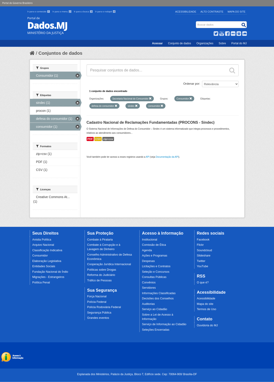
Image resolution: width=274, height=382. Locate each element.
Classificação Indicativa (47, 250)
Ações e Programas (154, 255)
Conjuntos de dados (60, 53)
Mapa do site (205, 304)
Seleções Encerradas (155, 329)
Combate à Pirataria (100, 239)
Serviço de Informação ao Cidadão (164, 324)
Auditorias (148, 304)
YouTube (202, 266)
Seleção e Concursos (155, 271)
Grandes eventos (98, 317)
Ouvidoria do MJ (207, 325)
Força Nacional (96, 296)
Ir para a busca (83, 11)
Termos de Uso (206, 309)
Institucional (149, 239)
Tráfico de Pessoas (99, 280)
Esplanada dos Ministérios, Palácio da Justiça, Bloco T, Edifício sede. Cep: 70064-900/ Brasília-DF (137, 374)
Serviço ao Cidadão (154, 309)
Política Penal (41, 282)
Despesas (148, 261)
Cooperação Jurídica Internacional (109, 264)
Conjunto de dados (179, 43)
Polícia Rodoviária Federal (104, 307)
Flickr (200, 244)
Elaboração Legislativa (46, 261)
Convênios (149, 282)
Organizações (204, 43)
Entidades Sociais (43, 266)
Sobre (222, 43)
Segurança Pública (99, 312)
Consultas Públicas (154, 277)
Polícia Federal (96, 302)
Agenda (147, 250)
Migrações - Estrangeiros (48, 277)
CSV (98, 139)
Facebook (203, 239)
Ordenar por (191, 83)
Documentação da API (167, 157)
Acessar (157, 43)
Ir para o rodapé (105, 11)
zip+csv (108, 139)
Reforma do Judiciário (101, 275)
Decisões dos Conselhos (158, 298)
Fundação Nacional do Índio (50, 271)
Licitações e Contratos (156, 266)
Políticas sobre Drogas (101, 269)
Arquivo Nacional (43, 244)
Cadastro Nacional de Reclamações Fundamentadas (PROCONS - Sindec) (151, 122)
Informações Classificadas (159, 293)
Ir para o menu (62, 11)
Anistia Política (41, 239)
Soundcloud (204, 250)
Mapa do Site (236, 11)
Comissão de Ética (154, 244)
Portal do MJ (239, 43)
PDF (90, 139)
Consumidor (40, 255)
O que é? (203, 282)
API (147, 157)
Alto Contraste (211, 11)
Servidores (149, 287)
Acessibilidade (185, 11)
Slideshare (203, 255)
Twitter (201, 261)
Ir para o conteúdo (39, 11)
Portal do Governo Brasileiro (17, 3)
